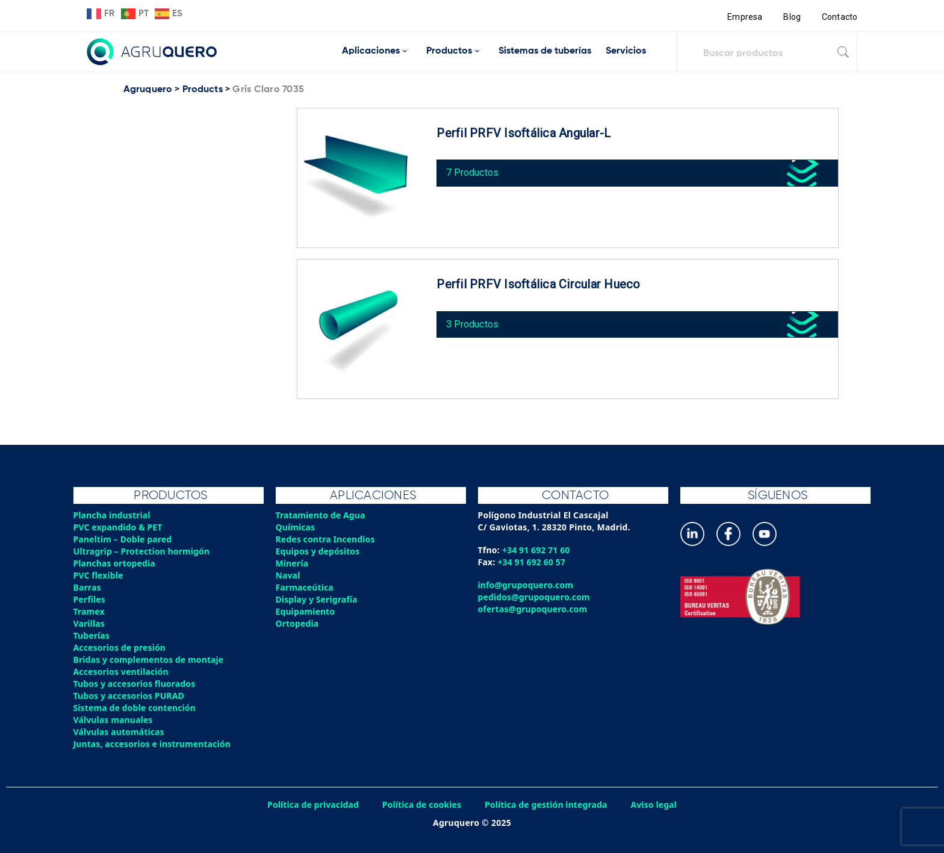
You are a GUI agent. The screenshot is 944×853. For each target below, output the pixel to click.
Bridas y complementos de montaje (149, 659)
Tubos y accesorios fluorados (135, 683)
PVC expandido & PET (118, 527)
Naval (288, 575)
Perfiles (89, 599)
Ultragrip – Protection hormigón (143, 551)
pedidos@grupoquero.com (535, 597)
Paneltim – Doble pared (123, 539)
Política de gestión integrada (547, 804)
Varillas (89, 623)
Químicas (296, 527)
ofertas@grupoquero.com (533, 609)
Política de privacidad (311, 804)
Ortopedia (298, 623)
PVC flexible (99, 575)
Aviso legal (656, 804)
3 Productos (475, 321)
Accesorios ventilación (121, 671)
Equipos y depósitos (319, 551)
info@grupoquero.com (526, 585)
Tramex (89, 611)
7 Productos (475, 170)
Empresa (744, 17)
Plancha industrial (112, 515)
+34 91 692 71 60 (536, 550)
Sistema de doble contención (135, 707)
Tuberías (92, 635)
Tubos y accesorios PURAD (130, 695)
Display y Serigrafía (317, 599)
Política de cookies (420, 804)
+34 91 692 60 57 (532, 562)
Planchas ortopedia (115, 563)
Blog (791, 17)
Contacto (839, 17)
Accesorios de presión (120, 647)
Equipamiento (306, 611)
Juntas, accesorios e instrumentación (153, 743)
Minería (292, 563)
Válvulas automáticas (119, 731)
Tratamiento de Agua (321, 515)
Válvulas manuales (113, 719)
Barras (87, 587)
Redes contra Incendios (326, 539)
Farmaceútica (305, 587)
